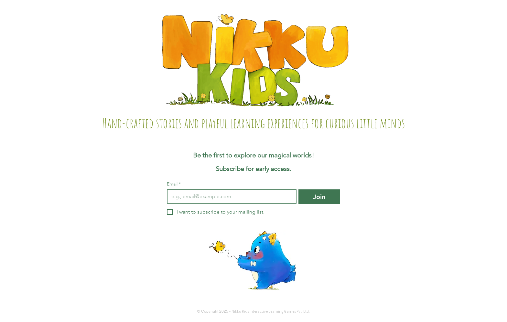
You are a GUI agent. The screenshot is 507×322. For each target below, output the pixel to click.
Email (174, 184)
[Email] (229, 196)
